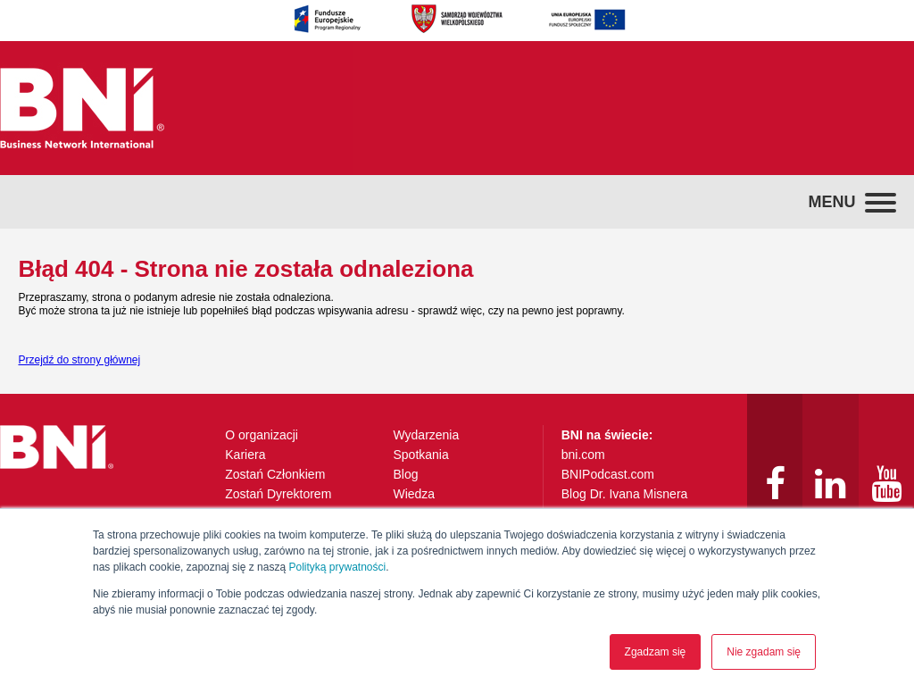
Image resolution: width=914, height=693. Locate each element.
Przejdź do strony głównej (79, 360)
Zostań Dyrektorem (278, 494)
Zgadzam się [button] (655, 652)
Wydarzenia (426, 435)
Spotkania (420, 454)
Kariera (245, 454)
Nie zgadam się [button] (764, 652)
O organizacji (261, 435)
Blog (405, 474)
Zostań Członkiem (275, 474)
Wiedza (414, 494)
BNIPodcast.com (607, 474)
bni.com (583, 454)
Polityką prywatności (337, 567)
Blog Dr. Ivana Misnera (624, 494)
